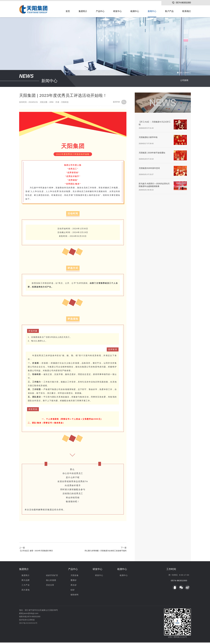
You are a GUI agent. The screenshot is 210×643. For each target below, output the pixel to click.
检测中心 (134, 11)
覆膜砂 (74, 581)
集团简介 (83, 11)
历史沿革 (50, 585)
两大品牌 (26, 581)
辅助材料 (75, 595)
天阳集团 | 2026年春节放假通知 (152, 153)
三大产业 (26, 585)
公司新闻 (183, 81)
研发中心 (117, 11)
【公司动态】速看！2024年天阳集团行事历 (37, 551)
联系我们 (186, 11)
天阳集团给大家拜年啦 (148, 137)
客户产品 (169, 11)
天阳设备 (75, 576)
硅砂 (73, 590)
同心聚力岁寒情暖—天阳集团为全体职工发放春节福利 (103, 551)
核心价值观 (51, 581)
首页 (68, 11)
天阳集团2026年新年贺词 (149, 168)
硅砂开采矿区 (52, 576)
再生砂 (74, 585)
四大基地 (26, 590)
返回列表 (119, 102)
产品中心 (100, 11)
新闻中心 (152, 11)
